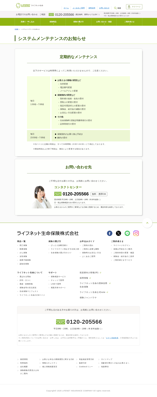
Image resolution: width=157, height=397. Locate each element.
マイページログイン (121, 245)
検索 (117, 8)
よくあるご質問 (79, 8)
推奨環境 (24, 359)
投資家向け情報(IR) (89, 273)
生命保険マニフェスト (29, 291)
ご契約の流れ (87, 245)
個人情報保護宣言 (49, 367)
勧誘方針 (83, 363)
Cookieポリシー (86, 367)
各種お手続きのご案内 (122, 249)
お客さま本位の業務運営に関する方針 (58, 359)
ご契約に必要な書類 (90, 249)
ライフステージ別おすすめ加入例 (65, 249)
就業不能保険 (25, 260)
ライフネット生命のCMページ (32, 295)
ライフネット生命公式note (92, 292)
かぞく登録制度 (112, 338)
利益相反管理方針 (86, 359)
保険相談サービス (58, 277)
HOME (16, 29)
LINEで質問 (56, 284)
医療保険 (23, 249)
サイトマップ (106, 359)
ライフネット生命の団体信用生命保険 (93, 285)
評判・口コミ (25, 280)
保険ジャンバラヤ (88, 298)
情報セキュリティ (49, 363)
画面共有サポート (58, 288)
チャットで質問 (57, 280)
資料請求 (91, 8)
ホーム (66, 8)
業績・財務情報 (26, 284)
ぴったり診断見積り (59, 245)
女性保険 (23, 256)
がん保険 (23, 253)
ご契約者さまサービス (122, 260)
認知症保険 (24, 264)
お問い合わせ (104, 8)
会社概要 (24, 367)
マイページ (134, 6)
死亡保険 (23, 245)
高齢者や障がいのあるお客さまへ (115, 363)
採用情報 (84, 278)
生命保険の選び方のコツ (61, 253)
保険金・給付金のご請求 (123, 256)
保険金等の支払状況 (28, 288)
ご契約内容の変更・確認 (123, 253)
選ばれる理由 (25, 277)
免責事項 (105, 367)
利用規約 (24, 363)
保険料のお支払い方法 (91, 253)
